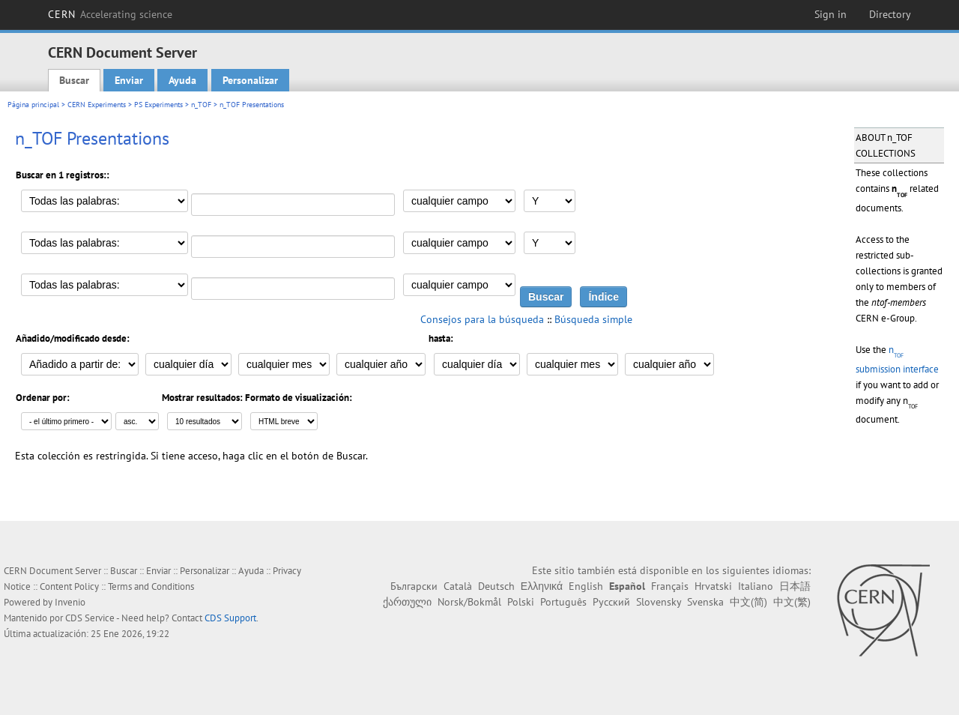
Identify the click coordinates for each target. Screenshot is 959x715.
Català (458, 586)
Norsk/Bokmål (469, 602)
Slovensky (658, 602)
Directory (890, 14)
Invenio (70, 602)
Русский (611, 602)
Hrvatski (713, 586)
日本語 (795, 586)
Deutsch (496, 586)
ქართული (407, 602)
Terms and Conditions (151, 586)
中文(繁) (792, 602)
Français (670, 586)
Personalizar (250, 80)
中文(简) (748, 602)
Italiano (755, 586)
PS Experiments (158, 104)
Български (414, 586)
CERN (110, 14)
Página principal (33, 104)
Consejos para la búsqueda (482, 319)
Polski (520, 602)
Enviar (129, 80)
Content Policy (69, 586)
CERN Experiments (96, 104)
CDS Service (90, 618)
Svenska (705, 602)
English (586, 586)
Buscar (74, 80)
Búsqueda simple (593, 319)
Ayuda (182, 80)
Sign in (830, 14)
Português (563, 602)
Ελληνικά (542, 586)
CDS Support (230, 618)
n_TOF (201, 104)
